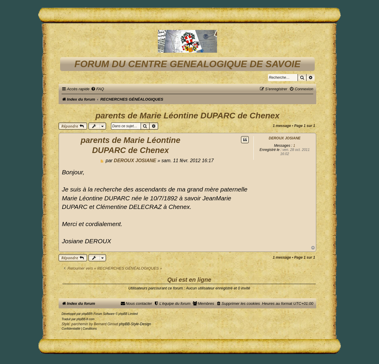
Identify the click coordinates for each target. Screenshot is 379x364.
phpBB (86, 313)
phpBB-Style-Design (135, 324)
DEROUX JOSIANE (285, 138)
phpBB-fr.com (85, 319)
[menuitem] (97, 89)
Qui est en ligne (189, 279)
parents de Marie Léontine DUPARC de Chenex (187, 115)
